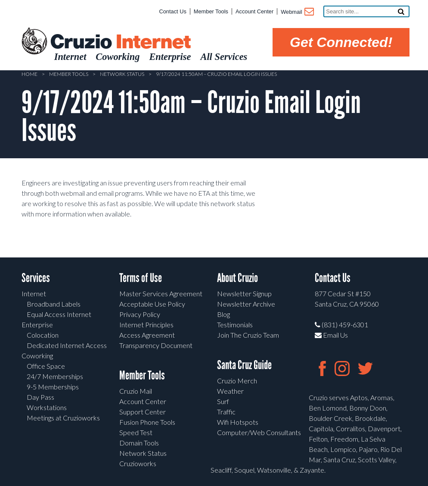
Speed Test (135, 432)
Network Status (122, 74)
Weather (230, 391)
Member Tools (211, 11)
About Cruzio (237, 277)
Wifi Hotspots (237, 422)
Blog (223, 314)
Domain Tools (139, 443)
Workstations (47, 407)
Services (36, 277)
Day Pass (40, 397)
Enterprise (37, 324)
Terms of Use (140, 277)
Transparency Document (155, 345)
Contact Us (172, 11)
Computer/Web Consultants (259, 432)
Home (29, 74)
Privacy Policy (139, 314)
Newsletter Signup (244, 293)
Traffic (226, 412)
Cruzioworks (137, 463)
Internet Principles (146, 324)
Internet (34, 293)
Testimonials (235, 324)
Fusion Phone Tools (147, 422)
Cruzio (120, 42)
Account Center (254, 11)
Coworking (37, 355)
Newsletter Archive (246, 304)
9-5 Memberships (53, 387)
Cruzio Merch (237, 380)
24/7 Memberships (55, 376)
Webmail (297, 12)
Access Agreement (147, 335)
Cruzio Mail (135, 391)
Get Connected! (341, 42)
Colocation (43, 335)
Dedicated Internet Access (67, 345)
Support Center (142, 412)
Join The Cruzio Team (248, 335)
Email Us (331, 335)
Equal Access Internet (59, 314)
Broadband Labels (54, 304)
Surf (223, 401)
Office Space (46, 366)
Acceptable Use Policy (152, 304)
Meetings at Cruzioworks (63, 418)
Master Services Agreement (160, 293)
